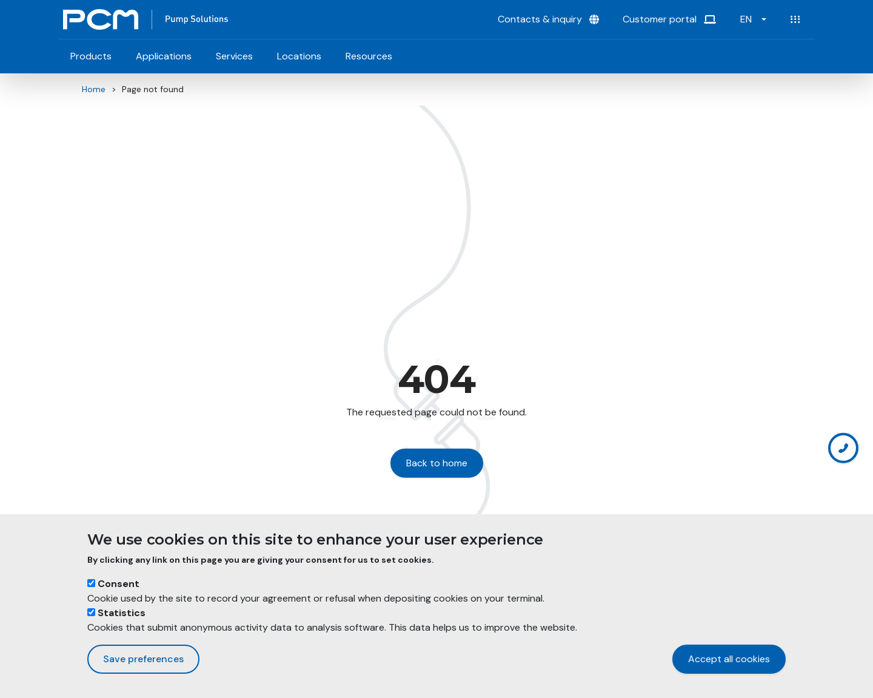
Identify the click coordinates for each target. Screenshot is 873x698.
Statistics (122, 612)
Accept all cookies (729, 659)
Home (93, 89)
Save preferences (143, 659)
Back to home (436, 463)
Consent (118, 583)
